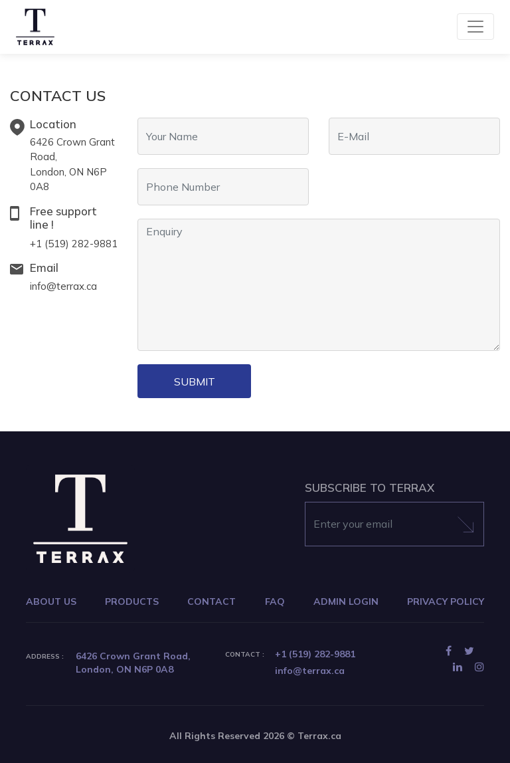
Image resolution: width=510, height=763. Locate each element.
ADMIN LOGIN (346, 601)
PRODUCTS (132, 601)
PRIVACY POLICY (445, 601)
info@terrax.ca (63, 286)
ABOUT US (51, 601)
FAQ (275, 601)
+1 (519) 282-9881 (74, 243)
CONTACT (211, 601)
